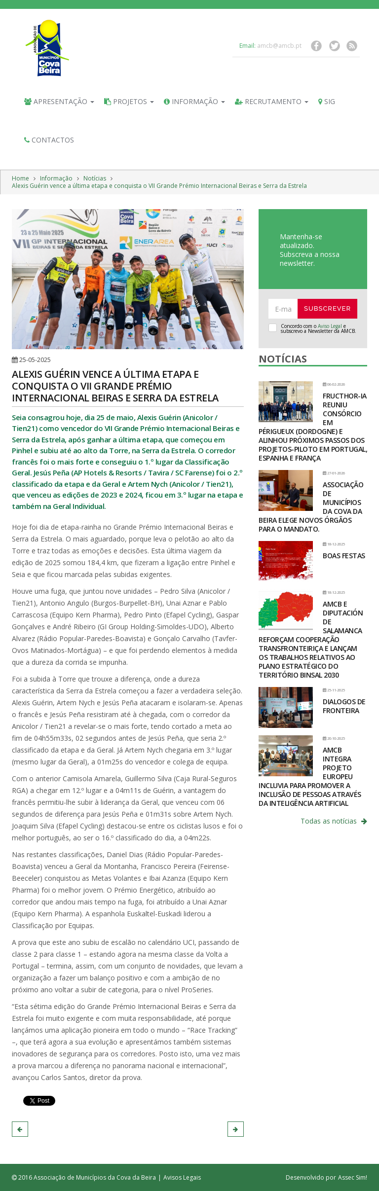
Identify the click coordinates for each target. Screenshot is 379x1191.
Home (20, 178)
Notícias (94, 178)
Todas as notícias (334, 821)
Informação (194, 101)
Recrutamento (271, 101)
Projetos (129, 101)
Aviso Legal (330, 326)
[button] (20, 1129)
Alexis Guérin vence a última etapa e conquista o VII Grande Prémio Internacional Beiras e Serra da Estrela (159, 185)
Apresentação (59, 101)
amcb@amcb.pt (279, 45)
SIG (326, 101)
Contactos (49, 139)
